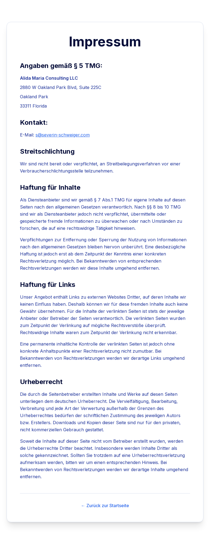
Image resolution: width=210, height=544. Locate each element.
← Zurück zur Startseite (105, 505)
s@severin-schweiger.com (63, 135)
